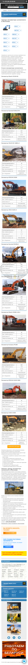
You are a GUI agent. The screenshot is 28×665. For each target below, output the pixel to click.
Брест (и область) (6, 591)
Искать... (5, 7)
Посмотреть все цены (14, 446)
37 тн (5, 50)
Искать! (21, 7)
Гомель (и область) (21, 591)
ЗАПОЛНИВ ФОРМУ (9, 532)
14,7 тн (16, 30)
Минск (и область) (14, 595)
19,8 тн (14, 34)
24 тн (5, 42)
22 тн (5, 38)
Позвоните (8, 546)
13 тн (16, 26)
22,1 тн (14, 38)
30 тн (5, 46)
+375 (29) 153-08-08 (9, 1)
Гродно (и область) (6, 595)
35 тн (13, 46)
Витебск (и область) (14, 591)
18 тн (5, 34)
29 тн (13, 42)
